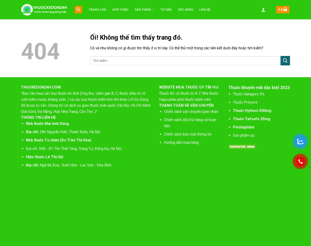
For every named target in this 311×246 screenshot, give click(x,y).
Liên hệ (204, 9)
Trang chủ (97, 9)
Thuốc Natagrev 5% (249, 94)
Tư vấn (166, 9)
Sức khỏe (185, 9)
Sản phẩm (145, 9)
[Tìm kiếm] (78, 10)
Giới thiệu (120, 9)
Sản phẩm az (243, 135)
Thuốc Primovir (246, 102)
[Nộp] (285, 60)
